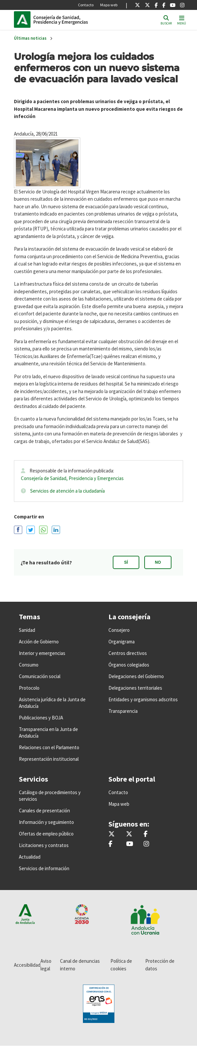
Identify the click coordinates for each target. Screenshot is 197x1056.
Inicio (78, 19)
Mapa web (108, 4)
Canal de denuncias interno (80, 965)
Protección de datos (159, 965)
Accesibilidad (27, 965)
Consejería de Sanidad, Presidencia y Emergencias (72, 478)
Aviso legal (45, 965)
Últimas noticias (30, 38)
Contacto (86, 4)
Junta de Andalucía (22, 19)
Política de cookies (121, 965)
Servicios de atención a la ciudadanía (67, 491)
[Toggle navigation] (181, 19)
